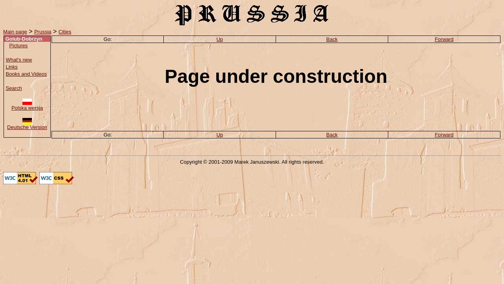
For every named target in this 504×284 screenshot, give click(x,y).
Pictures (18, 46)
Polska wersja (27, 105)
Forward (444, 39)
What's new (19, 60)
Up (220, 39)
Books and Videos (26, 74)
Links (11, 67)
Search (14, 88)
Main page (15, 32)
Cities (65, 32)
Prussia (42, 32)
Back (332, 39)
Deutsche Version (27, 125)
